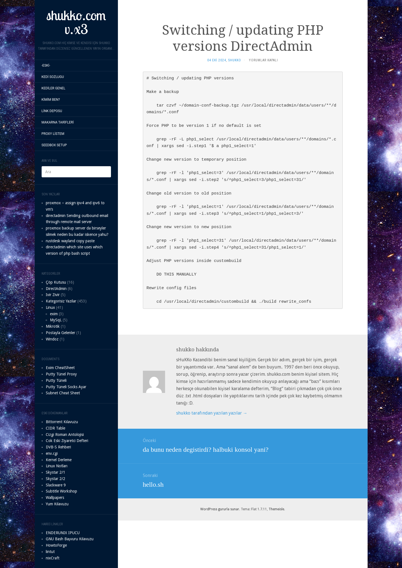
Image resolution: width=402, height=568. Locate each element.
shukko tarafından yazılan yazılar (211, 413)
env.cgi (52, 453)
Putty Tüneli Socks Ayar (66, 387)
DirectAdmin (56, 288)
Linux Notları (56, 466)
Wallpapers (55, 497)
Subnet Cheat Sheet (63, 393)
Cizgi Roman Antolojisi (65, 434)
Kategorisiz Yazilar (61, 301)
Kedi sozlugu (53, 77)
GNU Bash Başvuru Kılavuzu (69, 539)
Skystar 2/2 (55, 478)
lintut (50, 551)
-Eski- (46, 65)
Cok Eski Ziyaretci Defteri (67, 440)
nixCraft (52, 558)
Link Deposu (52, 111)
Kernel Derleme (59, 460)
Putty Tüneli (56, 380)
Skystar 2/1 (55, 472)
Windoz (52, 339)
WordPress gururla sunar (219, 509)
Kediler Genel (53, 88)
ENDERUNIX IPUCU (63, 533)
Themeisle (276, 509)
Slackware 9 (56, 485)
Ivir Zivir (53, 294)
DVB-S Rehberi (58, 447)
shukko (234, 60)
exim (54, 314)
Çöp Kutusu (56, 282)
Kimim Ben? (51, 100)
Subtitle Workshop (61, 491)
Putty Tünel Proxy (61, 374)
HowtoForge (56, 545)
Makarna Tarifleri (58, 122)
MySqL (56, 320)
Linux (50, 307)
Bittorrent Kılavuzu (62, 422)
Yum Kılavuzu (57, 504)
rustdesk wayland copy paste (70, 241)
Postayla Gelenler (60, 332)
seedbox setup (54, 145)
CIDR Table (55, 428)
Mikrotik (53, 326)
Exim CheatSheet (60, 367)
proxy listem (53, 134)
